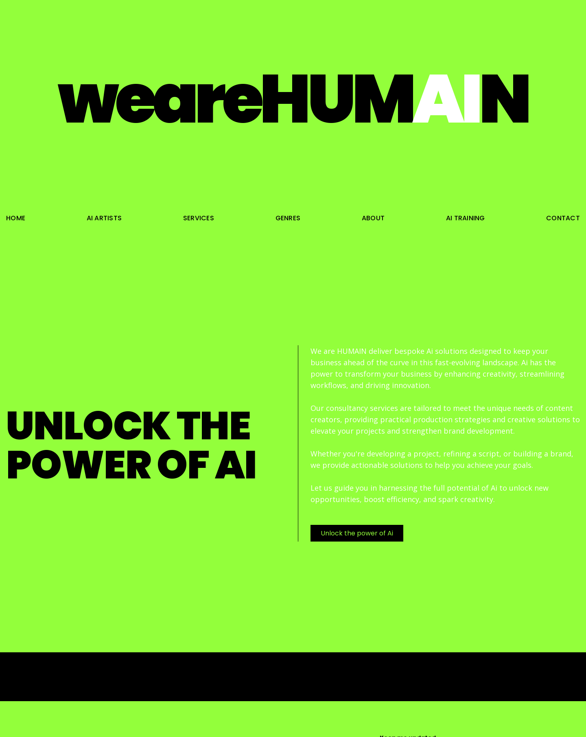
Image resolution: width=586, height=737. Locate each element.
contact (563, 218)
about (373, 218)
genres (288, 218)
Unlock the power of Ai (357, 533)
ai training (465, 218)
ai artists (104, 218)
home (15, 218)
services (198, 218)
